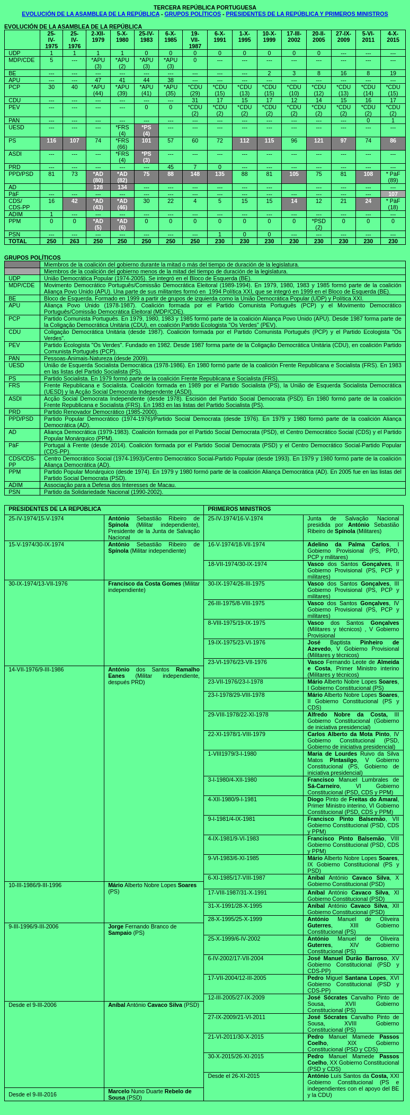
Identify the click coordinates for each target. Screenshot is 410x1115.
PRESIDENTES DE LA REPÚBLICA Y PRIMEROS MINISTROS (307, 14)
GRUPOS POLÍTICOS (193, 14)
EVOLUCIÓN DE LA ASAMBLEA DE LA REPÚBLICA (90, 14)
